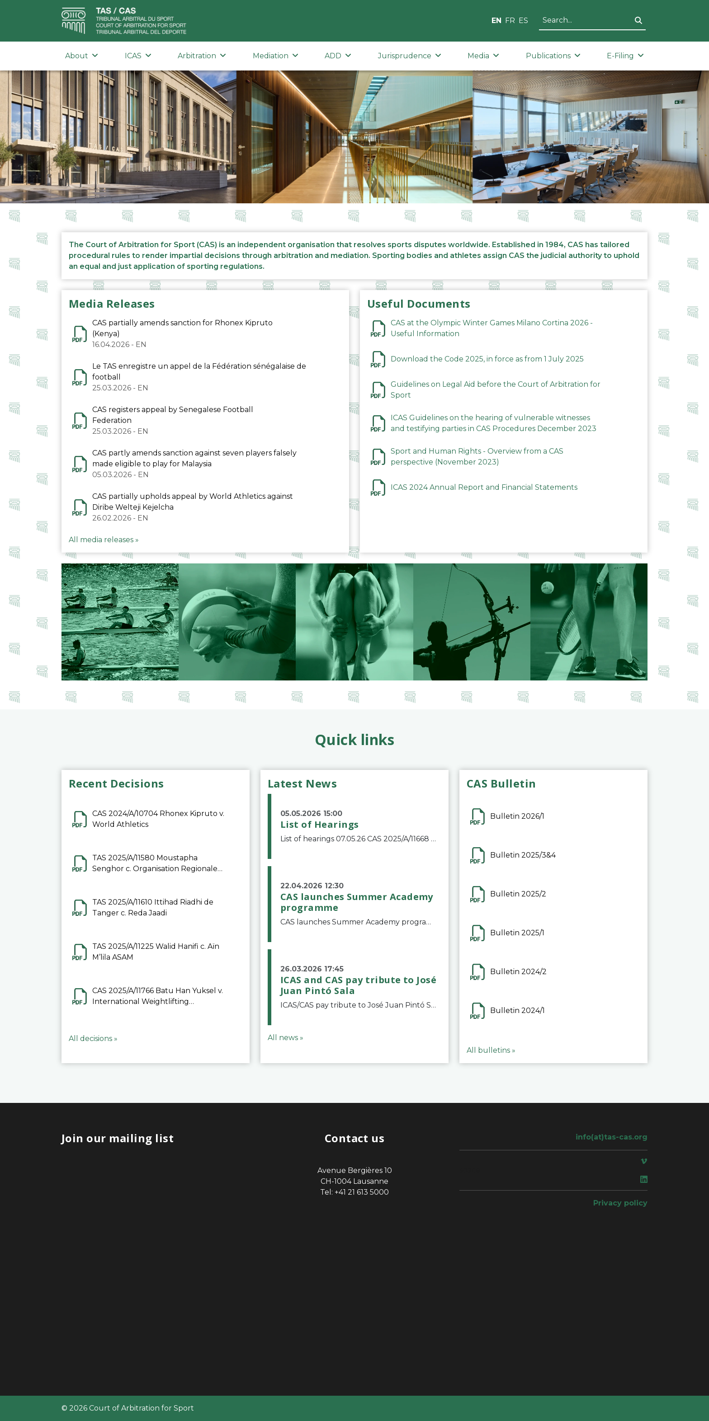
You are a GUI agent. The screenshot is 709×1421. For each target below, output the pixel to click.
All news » (285, 1037)
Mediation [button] (275, 56)
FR (510, 20)
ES (523, 20)
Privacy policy (620, 1203)
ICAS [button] (138, 56)
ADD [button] (338, 56)
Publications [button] (553, 56)
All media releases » (104, 539)
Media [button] (483, 56)
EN (496, 20)
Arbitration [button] (202, 56)
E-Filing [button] (625, 56)
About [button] (81, 56)
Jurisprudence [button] (409, 56)
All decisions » (93, 1038)
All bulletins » (491, 1050)
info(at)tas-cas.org (612, 1137)
